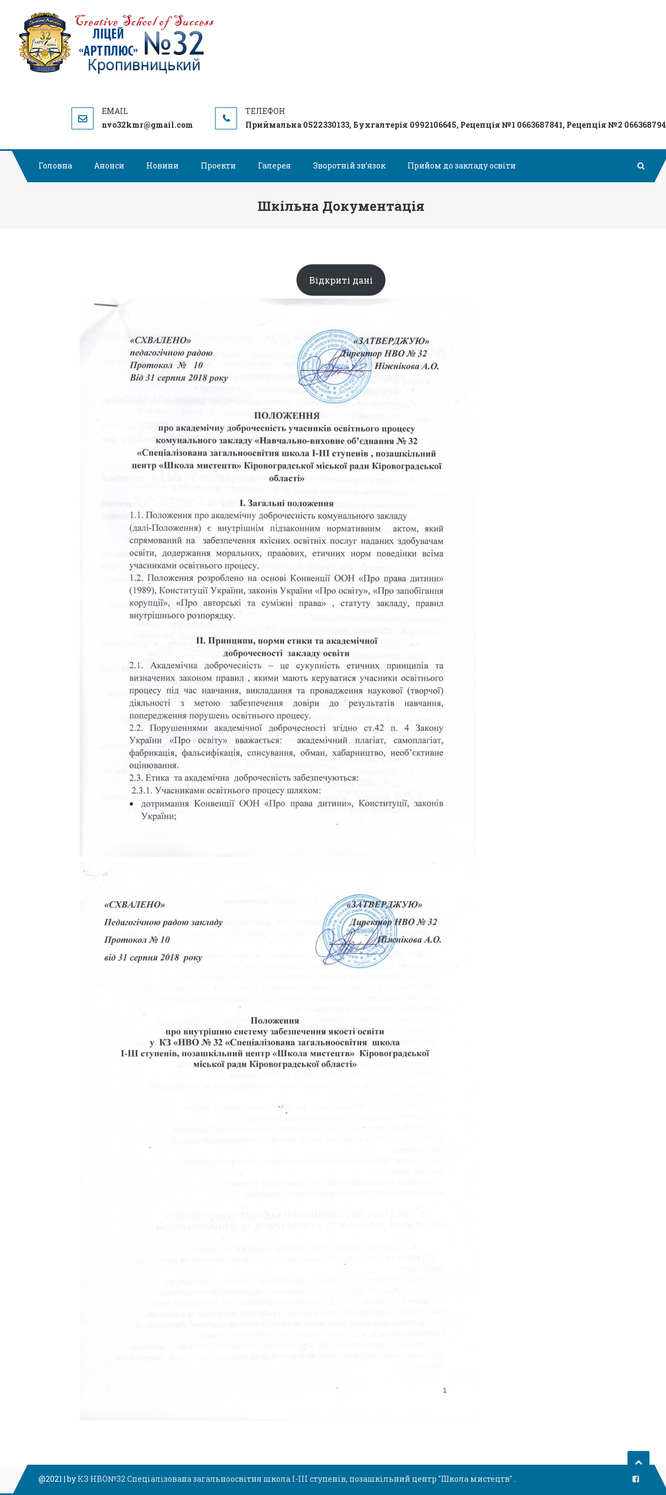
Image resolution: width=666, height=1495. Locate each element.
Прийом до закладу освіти (462, 165)
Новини (162, 165)
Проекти (218, 165)
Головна (55, 165)
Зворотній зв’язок (349, 165)
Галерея (274, 165)
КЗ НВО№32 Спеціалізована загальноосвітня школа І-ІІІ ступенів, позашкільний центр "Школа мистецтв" (296, 1479)
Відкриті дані (341, 280)
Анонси (109, 165)
